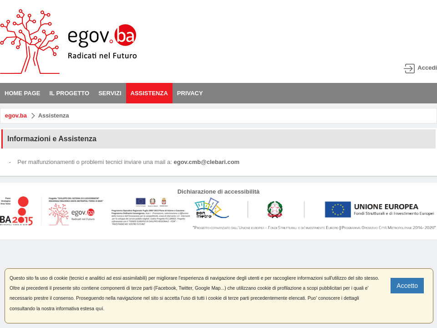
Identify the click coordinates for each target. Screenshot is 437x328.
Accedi (427, 67)
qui (99, 308)
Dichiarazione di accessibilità (219, 191)
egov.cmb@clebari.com (207, 162)
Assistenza (53, 115)
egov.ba (16, 115)
